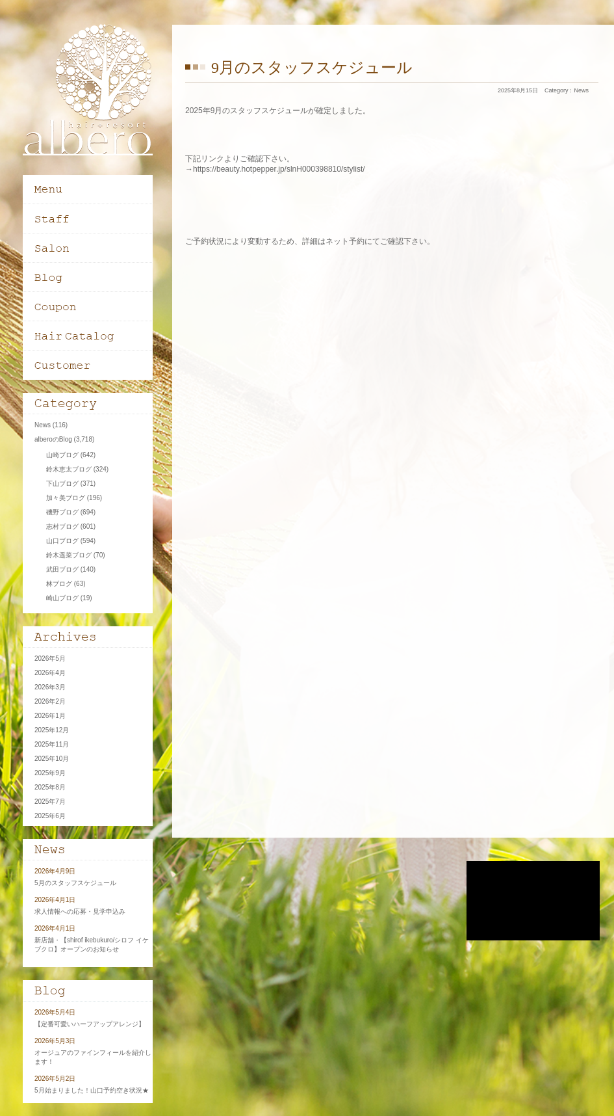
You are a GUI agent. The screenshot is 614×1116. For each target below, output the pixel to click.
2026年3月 (50, 687)
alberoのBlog (53, 439)
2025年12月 (51, 730)
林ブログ (59, 583)
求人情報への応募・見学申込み (79, 911)
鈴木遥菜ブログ (69, 555)
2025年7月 (50, 801)
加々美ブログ (65, 497)
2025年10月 (51, 758)
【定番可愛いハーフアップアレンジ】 (89, 1024)
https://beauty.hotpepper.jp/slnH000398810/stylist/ (279, 169)
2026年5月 (50, 658)
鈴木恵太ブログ (69, 469)
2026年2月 (50, 701)
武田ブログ (62, 569)
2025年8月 (50, 787)
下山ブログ (62, 483)
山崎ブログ (62, 454)
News (581, 90)
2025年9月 (50, 773)
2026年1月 (50, 715)
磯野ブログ (62, 512)
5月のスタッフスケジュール (75, 882)
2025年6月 (50, 815)
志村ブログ (62, 526)
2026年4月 (50, 672)
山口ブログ (62, 540)
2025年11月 (51, 744)
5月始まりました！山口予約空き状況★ (91, 1090)
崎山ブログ (62, 598)
